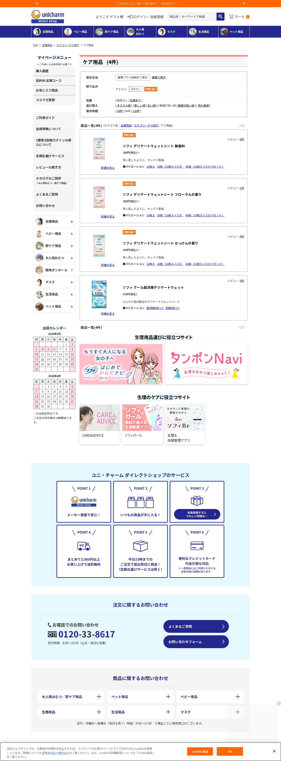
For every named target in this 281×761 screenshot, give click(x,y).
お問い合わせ (45, 205)
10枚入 (151, 166)
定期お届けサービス (50, 156)
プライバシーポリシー (55, 753)
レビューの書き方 (48, 167)
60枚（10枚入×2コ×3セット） (205, 166)
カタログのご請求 (52, 180)
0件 (242, 139)
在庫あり (135, 100)
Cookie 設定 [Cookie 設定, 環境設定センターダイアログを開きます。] (200, 751)
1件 (242, 188)
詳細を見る (108, 168)
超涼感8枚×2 (155, 308)
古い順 (151, 105)
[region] (140, 751)
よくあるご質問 (47, 194)
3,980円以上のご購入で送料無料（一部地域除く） (140, 3)
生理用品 (47, 45)
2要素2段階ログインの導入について (53, 142)
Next (244, 3)
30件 (120, 111)
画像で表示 (159, 77)
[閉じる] (274, 751)
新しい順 (139, 105)
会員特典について (48, 129)
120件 (136, 111)
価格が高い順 (186, 105)
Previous (37, 3)
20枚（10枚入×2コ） (170, 166)
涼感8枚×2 (172, 308)
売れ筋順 (203, 105)
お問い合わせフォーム (185, 641)
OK (230, 751)
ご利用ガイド (45, 117)
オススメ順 (124, 105)
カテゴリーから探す (67, 45)
